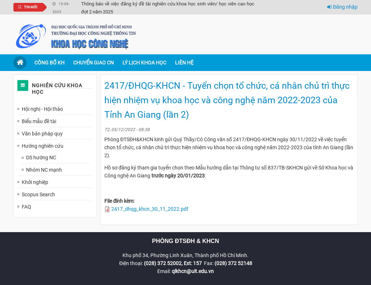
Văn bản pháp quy (42, 134)
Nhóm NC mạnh (44, 170)
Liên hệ (184, 63)
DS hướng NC (41, 157)
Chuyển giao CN (93, 63)
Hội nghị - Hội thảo (42, 109)
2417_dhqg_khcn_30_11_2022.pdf (149, 209)
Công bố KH (49, 63)
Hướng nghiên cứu (42, 146)
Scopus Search (38, 194)
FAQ (26, 207)
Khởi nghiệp (35, 182)
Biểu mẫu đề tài (39, 121)
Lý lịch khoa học (144, 63)
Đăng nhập (342, 7)
